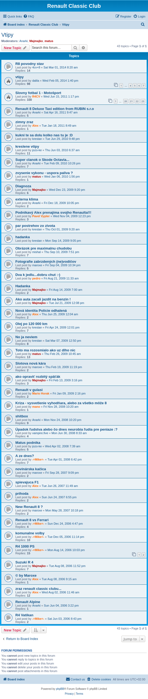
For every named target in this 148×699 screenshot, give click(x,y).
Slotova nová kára (30, 363)
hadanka (22, 237)
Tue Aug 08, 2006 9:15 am (59, 579)
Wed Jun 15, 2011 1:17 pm (61, 96)
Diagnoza (23, 186)
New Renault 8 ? (29, 507)
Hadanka (22, 286)
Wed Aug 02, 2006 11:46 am (60, 592)
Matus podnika (27, 443)
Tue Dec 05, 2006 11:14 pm (65, 536)
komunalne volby (29, 533)
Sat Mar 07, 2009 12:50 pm (63, 340)
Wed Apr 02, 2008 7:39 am (62, 446)
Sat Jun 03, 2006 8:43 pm (64, 618)
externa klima (26, 199)
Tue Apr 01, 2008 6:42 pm (64, 459)
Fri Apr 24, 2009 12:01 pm (62, 327)
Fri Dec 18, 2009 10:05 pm (61, 203)
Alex (35, 125)
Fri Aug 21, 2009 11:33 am (61, 278)
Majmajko (36, 41)
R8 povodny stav (29, 64)
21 (131, 101)
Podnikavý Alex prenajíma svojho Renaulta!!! (53, 212)
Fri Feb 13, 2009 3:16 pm (65, 380)
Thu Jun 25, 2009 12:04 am (60, 314)
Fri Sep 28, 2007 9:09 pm (62, 472)
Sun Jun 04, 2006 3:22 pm (61, 605)
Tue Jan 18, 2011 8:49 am (59, 125)
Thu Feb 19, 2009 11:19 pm (63, 367)
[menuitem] (28, 16)
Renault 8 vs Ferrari (32, 520)
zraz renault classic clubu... (38, 589)
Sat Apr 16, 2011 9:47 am (61, 112)
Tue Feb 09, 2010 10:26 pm (62, 163)
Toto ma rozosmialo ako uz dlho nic (45, 350)
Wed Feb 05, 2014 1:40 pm (60, 80)
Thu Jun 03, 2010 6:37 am (62, 150)
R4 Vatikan (24, 615)
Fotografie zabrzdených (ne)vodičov (45, 261)
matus (48, 41)
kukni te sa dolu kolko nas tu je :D (44, 135)
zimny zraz (24, 122)
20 (125, 101)
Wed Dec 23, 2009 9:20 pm (67, 189)
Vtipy (7, 35)
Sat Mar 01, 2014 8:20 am (60, 67)
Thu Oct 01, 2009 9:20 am (62, 229)
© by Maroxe (26, 575)
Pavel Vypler (41, 216)
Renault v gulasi (29, 390)
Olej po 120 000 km (31, 324)
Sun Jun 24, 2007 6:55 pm (59, 497)
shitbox (21, 416)
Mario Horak (40, 393)
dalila (35, 80)
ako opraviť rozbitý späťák (37, 377)
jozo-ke (37, 150)
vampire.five (40, 433)
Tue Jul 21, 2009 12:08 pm (66, 302)
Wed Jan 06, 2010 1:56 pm (62, 176)
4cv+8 (36, 67)
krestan (37, 138)
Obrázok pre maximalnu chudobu (43, 248)
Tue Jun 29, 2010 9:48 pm (62, 138)
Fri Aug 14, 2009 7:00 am (65, 289)
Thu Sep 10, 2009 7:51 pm (61, 252)
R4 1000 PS (25, 546)
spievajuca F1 (27, 482)
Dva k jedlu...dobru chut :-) (37, 275)
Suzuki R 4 (24, 562)
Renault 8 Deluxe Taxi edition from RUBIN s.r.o (54, 109)
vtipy (19, 77)
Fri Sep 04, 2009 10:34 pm (62, 265)
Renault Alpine (27, 602)
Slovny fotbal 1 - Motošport (38, 93)
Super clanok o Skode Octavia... (42, 160)
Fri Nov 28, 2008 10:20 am (60, 406)
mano (36, 406)
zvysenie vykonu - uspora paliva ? (44, 173)
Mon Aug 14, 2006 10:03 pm (66, 550)
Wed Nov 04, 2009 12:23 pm (72, 216)
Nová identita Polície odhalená (41, 311)
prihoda (21, 494)
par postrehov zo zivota (35, 226)
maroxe (37, 265)
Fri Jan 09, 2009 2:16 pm (69, 393)
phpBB (60, 688)
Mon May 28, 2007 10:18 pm (64, 510)
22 (137, 101)
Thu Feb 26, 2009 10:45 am (62, 353)
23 (143, 101)
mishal (36, 252)
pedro (36, 278)
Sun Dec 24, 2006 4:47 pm (65, 523)
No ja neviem (26, 337)
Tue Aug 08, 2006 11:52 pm (67, 565)
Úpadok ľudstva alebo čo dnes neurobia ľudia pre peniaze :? (66, 429)
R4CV (36, 96)
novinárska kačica (30, 469)
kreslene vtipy (27, 146)
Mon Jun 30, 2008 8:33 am (69, 433)
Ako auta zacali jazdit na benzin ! (43, 299)
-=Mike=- (38, 459)
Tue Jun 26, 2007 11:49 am (60, 485)
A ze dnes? (24, 456)
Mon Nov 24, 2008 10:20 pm (62, 419)
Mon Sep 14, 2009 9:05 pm (63, 240)
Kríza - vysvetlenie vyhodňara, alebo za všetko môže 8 (61, 403)
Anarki (23, 41)
